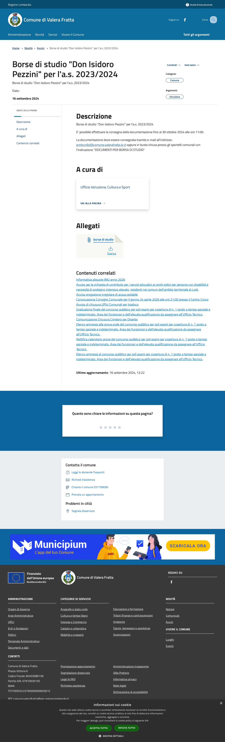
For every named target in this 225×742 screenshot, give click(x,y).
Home (15, 48)
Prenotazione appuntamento (78, 666)
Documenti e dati (18, 647)
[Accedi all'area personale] (199, 5)
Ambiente (119, 622)
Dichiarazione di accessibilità (130, 692)
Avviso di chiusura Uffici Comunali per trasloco (107, 304)
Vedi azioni (192, 65)
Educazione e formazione (128, 609)
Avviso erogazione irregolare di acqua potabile (107, 294)
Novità (29, 48)
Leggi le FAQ (68, 679)
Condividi (174, 65)
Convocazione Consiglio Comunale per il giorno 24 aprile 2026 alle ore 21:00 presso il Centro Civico (142, 299)
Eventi (170, 646)
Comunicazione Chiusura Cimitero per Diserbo (107, 319)
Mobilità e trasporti (72, 635)
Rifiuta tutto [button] (126, 727)
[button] (112, 736)
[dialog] (112, 721)
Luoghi (170, 639)
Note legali (119, 685)
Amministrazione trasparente (131, 666)
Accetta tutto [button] (99, 728)
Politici (12, 635)
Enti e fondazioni (18, 628)
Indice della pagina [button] (27, 110)
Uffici (11, 622)
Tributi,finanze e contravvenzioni (133, 615)
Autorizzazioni (121, 634)
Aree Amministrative (20, 615)
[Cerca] (212, 19)
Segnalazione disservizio (75, 673)
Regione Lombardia (19, 4)
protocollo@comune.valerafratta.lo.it (101, 144)
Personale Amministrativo (23, 641)
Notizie (170, 609)
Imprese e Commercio (74, 622)
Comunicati (173, 615)
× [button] (221, 703)
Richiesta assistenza (73, 685)
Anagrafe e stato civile (74, 609)
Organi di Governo (19, 609)
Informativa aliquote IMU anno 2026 (100, 279)
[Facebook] (181, 19)
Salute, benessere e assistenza (131, 628)
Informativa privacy (125, 679)
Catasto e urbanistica (73, 628)
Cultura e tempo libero (74, 615)
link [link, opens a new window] (147, 720)
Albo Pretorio (121, 673)
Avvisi (40, 48)
